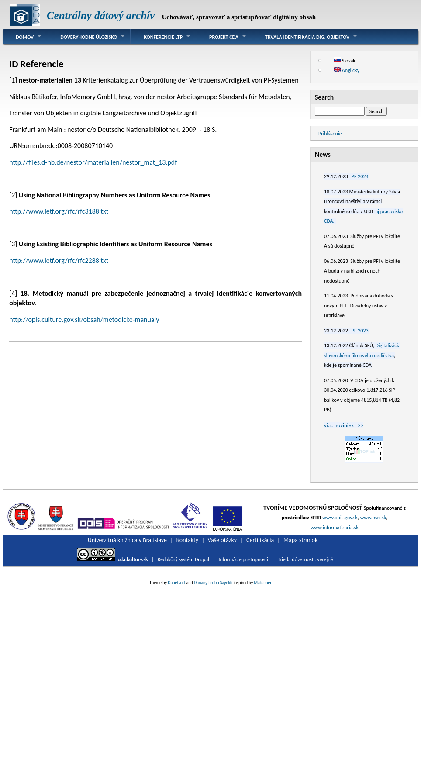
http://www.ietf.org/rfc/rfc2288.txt (58, 260)
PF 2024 (360, 176)
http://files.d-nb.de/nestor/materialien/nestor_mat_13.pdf (93, 162)
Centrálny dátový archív (101, 15)
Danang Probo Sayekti (213, 582)
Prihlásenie (330, 134)
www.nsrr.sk (373, 518)
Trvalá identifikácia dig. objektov (307, 37)
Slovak (344, 61)
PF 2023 (360, 331)
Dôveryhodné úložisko (88, 37)
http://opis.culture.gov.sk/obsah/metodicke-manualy (84, 319)
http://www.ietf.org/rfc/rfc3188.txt (58, 211)
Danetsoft (176, 582)
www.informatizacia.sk (335, 528)
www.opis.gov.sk (340, 518)
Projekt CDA (223, 37)
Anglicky (346, 70)
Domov (25, 37)
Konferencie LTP (163, 37)
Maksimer (263, 582)
